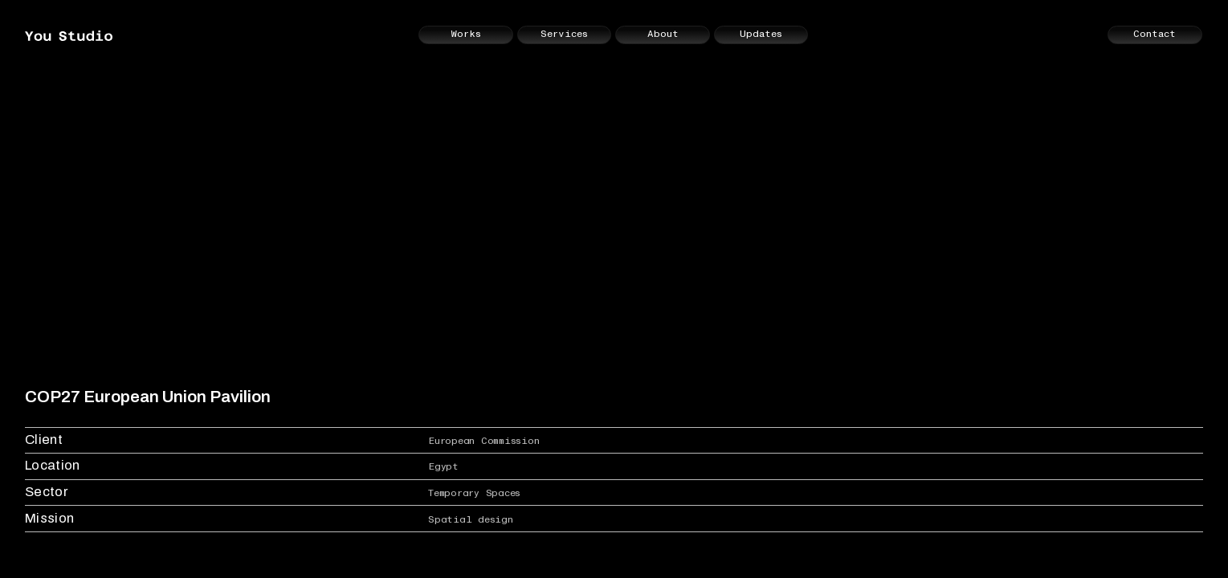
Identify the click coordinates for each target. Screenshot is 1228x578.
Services (564, 34)
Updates (761, 34)
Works (466, 34)
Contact (1154, 34)
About (663, 34)
